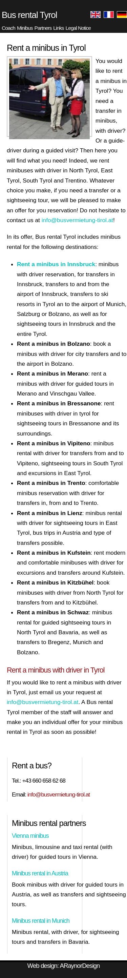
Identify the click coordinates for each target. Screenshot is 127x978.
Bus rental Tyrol (29, 15)
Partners (43, 28)
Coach (8, 28)
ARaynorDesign (80, 965)
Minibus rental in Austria (40, 873)
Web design (42, 965)
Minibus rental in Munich (40, 920)
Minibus (25, 28)
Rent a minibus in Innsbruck (56, 264)
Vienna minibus (30, 835)
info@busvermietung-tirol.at (77, 220)
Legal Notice (78, 28)
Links (58, 28)
